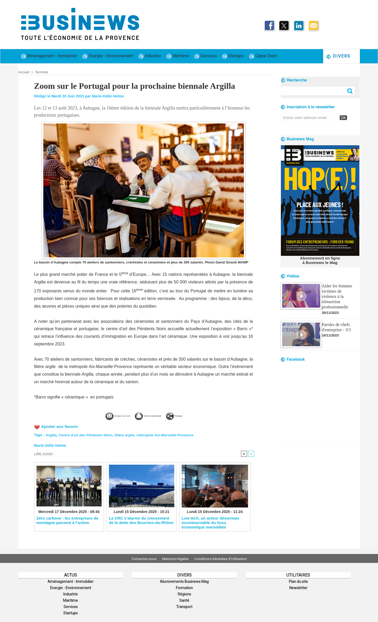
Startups (233, 56)
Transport (184, 604)
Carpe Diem (263, 56)
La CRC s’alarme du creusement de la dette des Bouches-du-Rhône (141, 520)
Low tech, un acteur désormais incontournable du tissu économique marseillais (210, 522)
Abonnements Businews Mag (184, 581)
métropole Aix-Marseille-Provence (168, 434)
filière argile (127, 434)
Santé (184, 598)
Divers (338, 56)
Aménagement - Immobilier (49, 56)
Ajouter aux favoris (60, 426)
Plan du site (298, 581)
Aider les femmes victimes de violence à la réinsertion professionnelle (339, 292)
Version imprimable (152, 415)
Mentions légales (175, 558)
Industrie (150, 56)
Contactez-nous (140, 558)
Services (205, 56)
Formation (184, 587)
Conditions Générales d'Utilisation (223, 558)
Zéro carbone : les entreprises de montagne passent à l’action (67, 520)
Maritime (177, 56)
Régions (184, 592)
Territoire (41, 72)
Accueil (23, 72)
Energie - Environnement (107, 56)
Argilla (51, 434)
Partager (191, 415)
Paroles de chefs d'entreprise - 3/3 (336, 320)
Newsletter (298, 587)
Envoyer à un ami (104, 415)
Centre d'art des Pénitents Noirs (87, 434)
